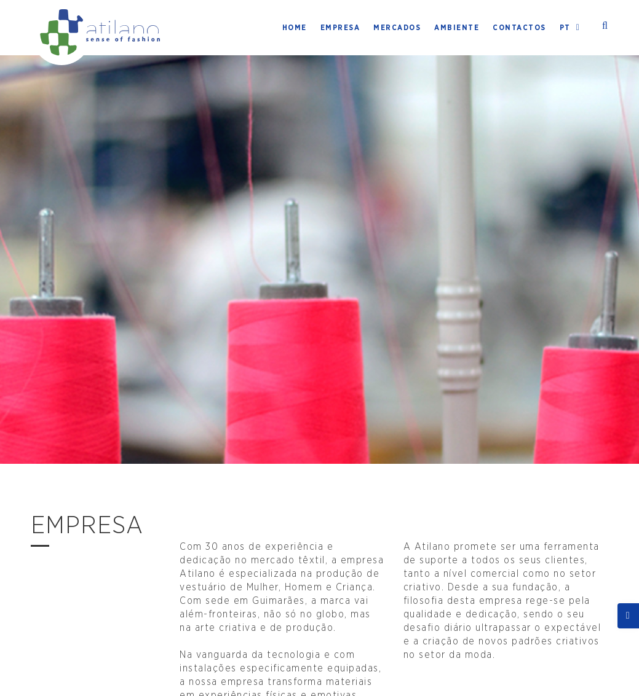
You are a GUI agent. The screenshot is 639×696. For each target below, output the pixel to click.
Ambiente (456, 27)
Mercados (397, 27)
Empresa (340, 27)
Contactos (519, 27)
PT (572, 27)
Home (294, 27)
